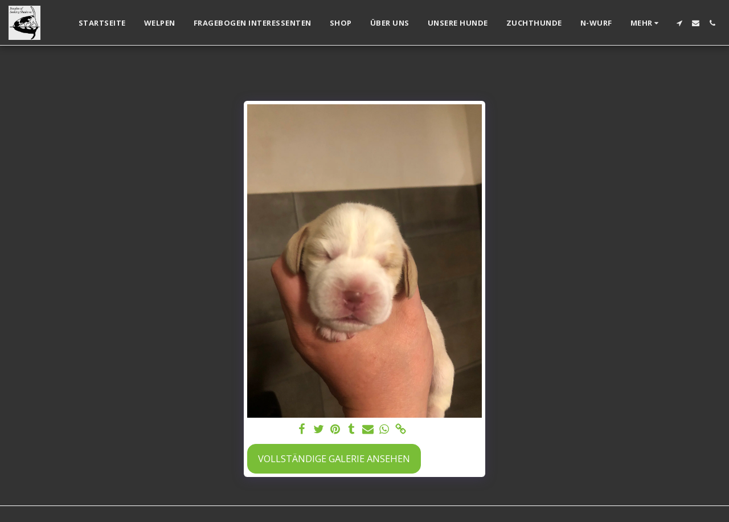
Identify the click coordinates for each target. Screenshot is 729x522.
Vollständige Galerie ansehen (334, 458)
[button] (679, 23)
